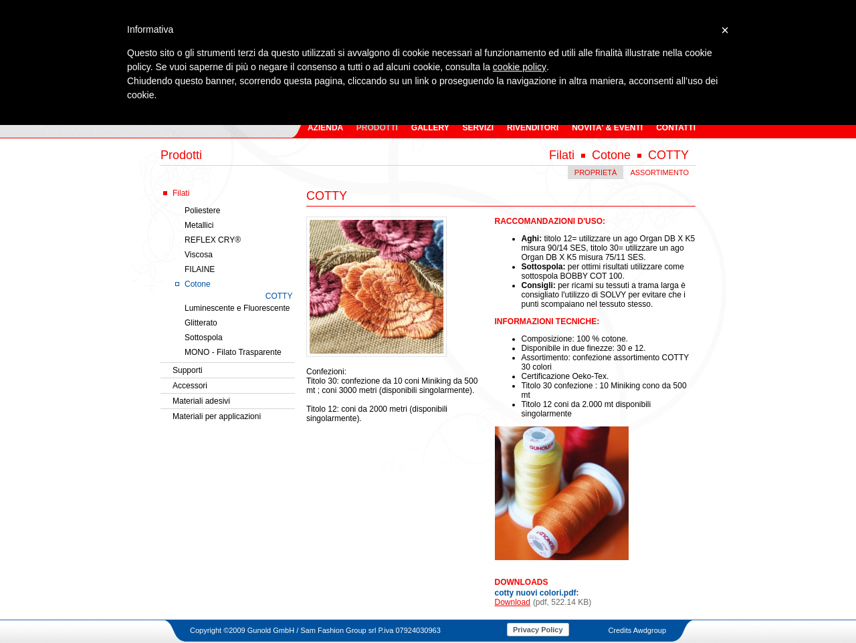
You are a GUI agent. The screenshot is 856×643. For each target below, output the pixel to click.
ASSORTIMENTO (659, 172)
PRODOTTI (377, 127)
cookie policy (519, 66)
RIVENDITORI (532, 127)
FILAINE (200, 269)
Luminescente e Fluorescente (237, 308)
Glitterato (201, 323)
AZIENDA (325, 127)
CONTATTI (676, 127)
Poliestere (202, 210)
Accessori (190, 385)
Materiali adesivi (201, 401)
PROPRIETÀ (595, 172)
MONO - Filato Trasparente (233, 352)
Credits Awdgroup (637, 630)
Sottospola (204, 337)
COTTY (279, 296)
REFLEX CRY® (213, 240)
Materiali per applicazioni (217, 416)
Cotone (198, 284)
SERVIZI (478, 127)
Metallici (199, 225)
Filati (181, 193)
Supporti (188, 370)
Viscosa (199, 254)
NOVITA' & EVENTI (607, 127)
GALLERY (430, 127)
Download (512, 602)
